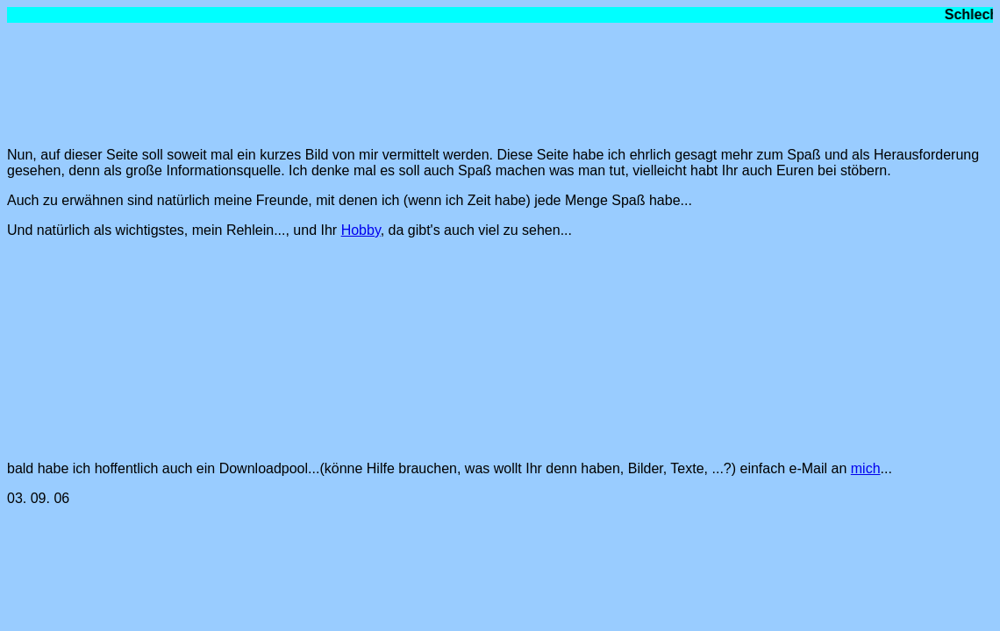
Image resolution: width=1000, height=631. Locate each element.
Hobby (361, 230)
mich (866, 468)
